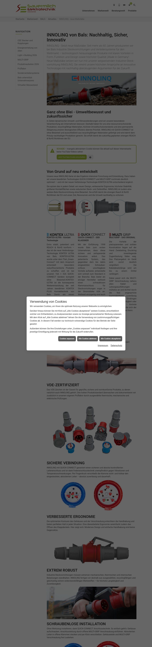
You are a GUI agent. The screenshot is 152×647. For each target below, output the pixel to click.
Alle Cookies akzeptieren (111, 339)
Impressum (103, 345)
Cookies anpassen (67, 339)
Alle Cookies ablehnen (88, 339)
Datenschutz (116, 345)
